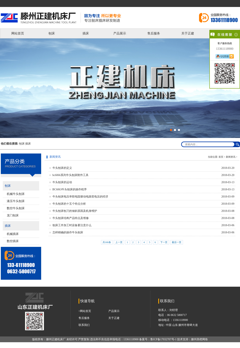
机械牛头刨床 (16, 194)
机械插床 (13, 234)
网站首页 (17, 33)
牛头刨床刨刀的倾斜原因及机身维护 (74, 210)
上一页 (118, 242)
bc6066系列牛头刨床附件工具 (70, 175)
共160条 (107, 242)
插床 (86, 33)
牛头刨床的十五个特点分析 (69, 203)
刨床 (52, 33)
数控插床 (13, 241)
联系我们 (84, 325)
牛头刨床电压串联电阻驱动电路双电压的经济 (80, 196)
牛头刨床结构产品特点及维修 (70, 218)
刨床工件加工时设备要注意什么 (71, 225)
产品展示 (119, 33)
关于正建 (187, 33)
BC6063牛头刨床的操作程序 (69, 189)
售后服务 (153, 33)
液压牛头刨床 (16, 201)
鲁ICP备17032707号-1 (163, 339)
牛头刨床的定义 (62, 167)
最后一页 (176, 242)
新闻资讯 (230, 156)
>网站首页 (85, 311)
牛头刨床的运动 (62, 182)
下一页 (163, 242)
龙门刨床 (13, 215)
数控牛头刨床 (16, 208)
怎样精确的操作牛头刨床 (67, 232)
